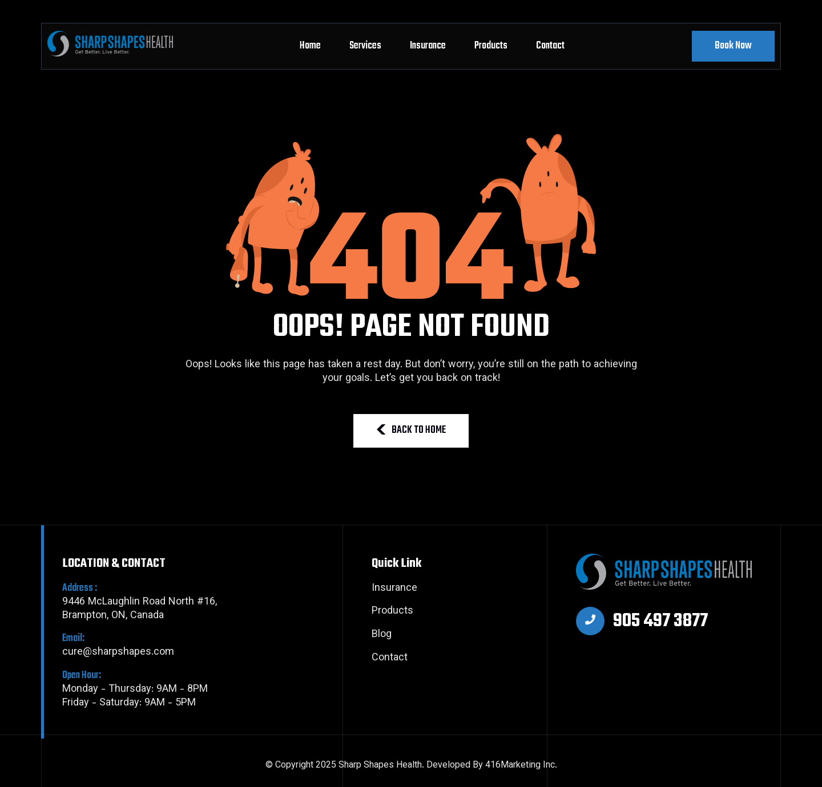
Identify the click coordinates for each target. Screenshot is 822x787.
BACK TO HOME (411, 430)
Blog (382, 635)
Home (310, 46)
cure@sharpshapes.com (139, 645)
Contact (550, 46)
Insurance (428, 46)
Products (490, 46)
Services (365, 46)
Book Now (733, 46)
